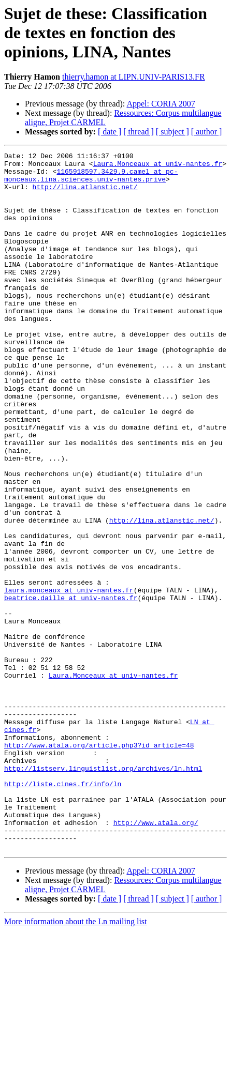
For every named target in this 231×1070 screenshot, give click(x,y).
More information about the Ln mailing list (75, 1061)
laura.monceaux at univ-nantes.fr (69, 678)
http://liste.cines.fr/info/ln (62, 910)
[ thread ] (138, 131)
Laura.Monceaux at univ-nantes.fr (158, 166)
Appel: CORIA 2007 (160, 103)
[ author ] (206, 131)
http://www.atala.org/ (155, 957)
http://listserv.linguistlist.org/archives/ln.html (103, 892)
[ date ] (109, 131)
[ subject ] (172, 131)
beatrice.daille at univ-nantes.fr (70, 687)
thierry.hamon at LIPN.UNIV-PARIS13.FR (133, 76)
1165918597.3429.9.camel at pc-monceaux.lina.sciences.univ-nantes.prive (91, 180)
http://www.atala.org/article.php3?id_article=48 (99, 864)
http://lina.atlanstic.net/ (85, 194)
